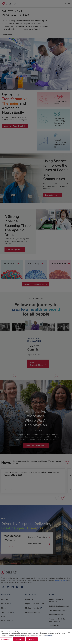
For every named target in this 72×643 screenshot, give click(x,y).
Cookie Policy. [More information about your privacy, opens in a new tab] (49, 635)
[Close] (69, 632)
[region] (36, 636)
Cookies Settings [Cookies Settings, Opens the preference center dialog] (5, 639)
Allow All (31, 639)
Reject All (18, 639)
